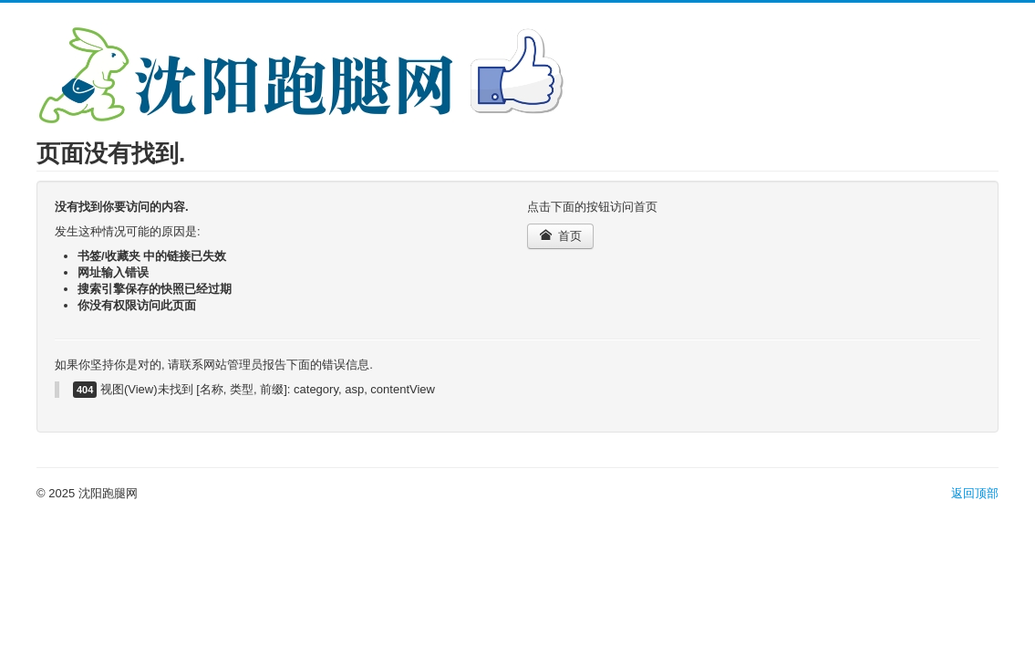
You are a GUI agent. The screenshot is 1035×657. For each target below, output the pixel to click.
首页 (560, 236)
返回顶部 (975, 493)
